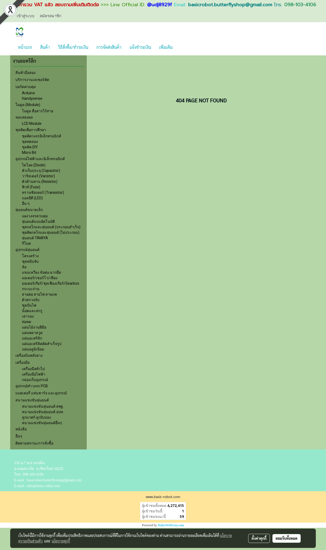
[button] (181, 47)
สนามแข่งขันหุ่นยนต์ (32, 400)
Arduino (28, 93)
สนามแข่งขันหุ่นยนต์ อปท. (43, 412)
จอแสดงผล (24, 117)
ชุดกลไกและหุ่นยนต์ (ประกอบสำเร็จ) (51, 227)
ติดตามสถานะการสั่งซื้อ (34, 443)
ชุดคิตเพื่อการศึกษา (30, 130)
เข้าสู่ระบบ (25, 16)
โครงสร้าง (30, 256)
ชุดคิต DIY (30, 147)
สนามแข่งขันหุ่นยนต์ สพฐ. (43, 406)
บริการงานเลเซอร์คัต (32, 80)
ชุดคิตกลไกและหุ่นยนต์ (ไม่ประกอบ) (50, 232)
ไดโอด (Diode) (33, 165)
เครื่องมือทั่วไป (33, 369)
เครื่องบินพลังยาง (29, 355)
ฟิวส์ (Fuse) (31, 187)
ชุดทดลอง (30, 141)
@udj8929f (159, 4)
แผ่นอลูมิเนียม (33, 349)
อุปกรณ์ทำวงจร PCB (31, 386)
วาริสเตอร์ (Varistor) (38, 176)
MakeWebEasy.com (171, 525)
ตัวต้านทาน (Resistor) (39, 181)
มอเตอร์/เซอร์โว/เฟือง (39, 278)
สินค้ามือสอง (25, 73)
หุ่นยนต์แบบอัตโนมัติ (38, 221)
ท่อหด (26, 322)
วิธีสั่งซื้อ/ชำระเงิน (73, 47)
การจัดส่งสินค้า (108, 47)
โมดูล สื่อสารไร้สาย (37, 111)
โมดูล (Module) (27, 105)
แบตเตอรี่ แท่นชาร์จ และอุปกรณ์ (41, 393)
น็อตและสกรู (32, 311)
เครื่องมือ (22, 362)
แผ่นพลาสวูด (32, 333)
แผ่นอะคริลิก (32, 338)
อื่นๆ (18, 436)
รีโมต (26, 243)
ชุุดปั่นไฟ (29, 305)
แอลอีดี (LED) (32, 198)
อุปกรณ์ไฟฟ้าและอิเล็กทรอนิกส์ (40, 159)
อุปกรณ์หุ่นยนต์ (27, 250)
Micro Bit (29, 152)
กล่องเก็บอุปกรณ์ (35, 380)
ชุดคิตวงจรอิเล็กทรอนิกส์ (41, 136)
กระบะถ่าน (30, 289)
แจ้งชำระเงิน (140, 47)
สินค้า (45, 47)
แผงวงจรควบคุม (35, 216)
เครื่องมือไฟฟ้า (33, 374)
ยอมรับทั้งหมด (287, 538)
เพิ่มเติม (166, 47)
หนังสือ (21, 429)
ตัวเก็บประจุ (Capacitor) (41, 170)
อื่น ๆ (26, 203)
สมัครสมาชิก (50, 16)
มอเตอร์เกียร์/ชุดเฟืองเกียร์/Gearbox (50, 283)
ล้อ (24, 267)
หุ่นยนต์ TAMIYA (35, 238)
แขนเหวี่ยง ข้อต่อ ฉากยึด (41, 272)
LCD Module (32, 123)
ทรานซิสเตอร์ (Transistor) (43, 192)
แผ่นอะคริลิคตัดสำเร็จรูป (41, 344)
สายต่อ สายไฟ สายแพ (39, 294)
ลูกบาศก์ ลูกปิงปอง (36, 417)
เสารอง (28, 316)
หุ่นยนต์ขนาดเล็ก (29, 210)
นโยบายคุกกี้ (61, 541)
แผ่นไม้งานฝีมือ (34, 327)
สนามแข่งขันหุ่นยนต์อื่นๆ (42, 423)
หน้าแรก (25, 47)
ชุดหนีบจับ (30, 261)
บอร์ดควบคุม (25, 87)
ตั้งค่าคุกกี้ (259, 538)
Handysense (32, 98)
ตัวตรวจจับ (30, 300)
